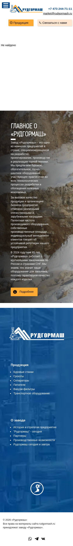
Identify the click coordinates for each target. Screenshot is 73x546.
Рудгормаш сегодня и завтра (31, 444)
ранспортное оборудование (32, 393)
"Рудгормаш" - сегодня (27, 431)
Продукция (20, 22)
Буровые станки (23, 371)
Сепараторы (21, 380)
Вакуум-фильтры (24, 389)
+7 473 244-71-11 (60, 8)
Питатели (19, 384)
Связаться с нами (54, 22)
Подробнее (26, 291)
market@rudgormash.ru (57, 13)
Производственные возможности (34, 440)
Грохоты (18, 376)
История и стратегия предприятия (34, 427)
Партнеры (19, 435)
